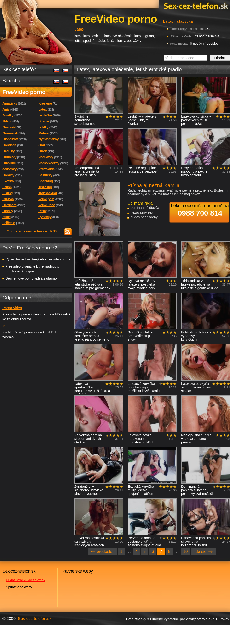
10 (185, 551)
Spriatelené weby (19, 587)
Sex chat (12, 80)
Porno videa (12, 308)
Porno (7, 326)
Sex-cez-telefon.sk (195, 5)
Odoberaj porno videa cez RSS (32, 231)
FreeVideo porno (24, 92)
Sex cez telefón (19, 69)
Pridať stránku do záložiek (25, 580)
